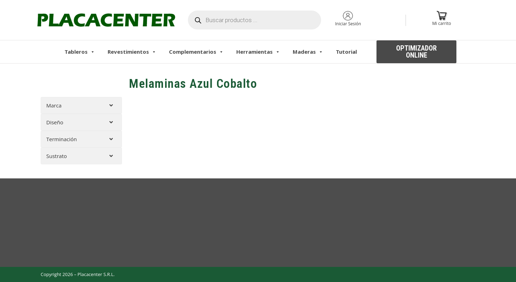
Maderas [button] (308, 51)
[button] (416, 51)
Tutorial (346, 51)
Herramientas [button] (258, 51)
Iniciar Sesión (348, 24)
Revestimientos (132, 51)
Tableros (79, 51)
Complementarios (196, 51)
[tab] (81, 105)
